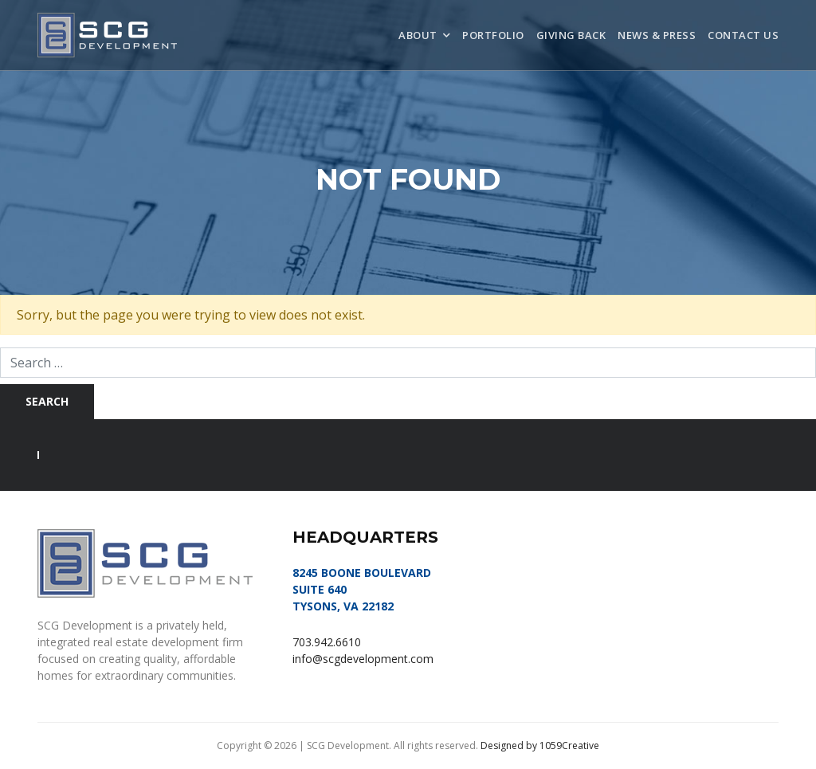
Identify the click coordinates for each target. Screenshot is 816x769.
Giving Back (571, 35)
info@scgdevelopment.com (363, 658)
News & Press (657, 35)
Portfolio (493, 35)
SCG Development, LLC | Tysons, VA (107, 35)
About (417, 35)
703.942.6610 (326, 641)
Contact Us (743, 35)
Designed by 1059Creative (540, 745)
